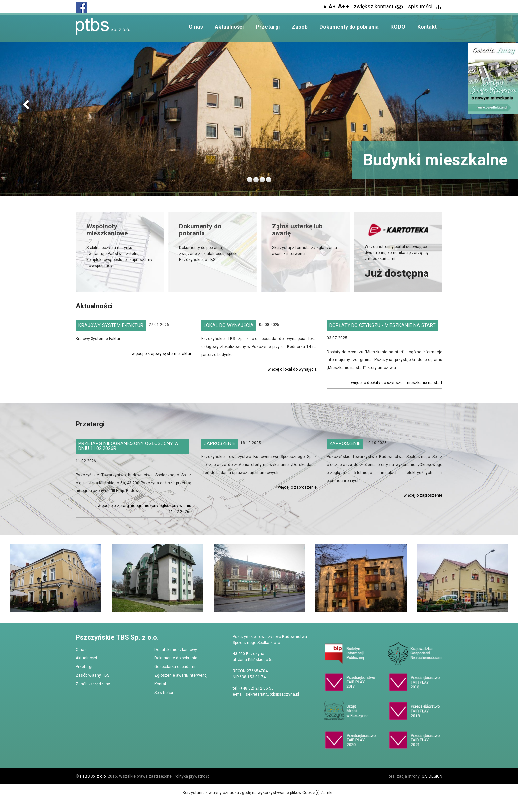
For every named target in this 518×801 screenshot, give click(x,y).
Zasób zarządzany (93, 684)
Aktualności (229, 27)
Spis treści (163, 692)
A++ (343, 6)
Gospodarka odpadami (174, 666)
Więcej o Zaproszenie (297, 487)
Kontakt (427, 27)
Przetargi (268, 27)
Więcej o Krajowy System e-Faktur (161, 353)
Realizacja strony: (415, 776)
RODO (397, 27)
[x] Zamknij (325, 792)
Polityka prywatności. (193, 776)
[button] (26, 105)
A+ (332, 6)
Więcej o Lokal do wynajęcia (292, 369)
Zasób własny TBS (92, 675)
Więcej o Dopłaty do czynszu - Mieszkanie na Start (396, 382)
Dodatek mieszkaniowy (175, 649)
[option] (55, 578)
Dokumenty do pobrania (349, 27)
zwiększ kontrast (379, 6)
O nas (196, 27)
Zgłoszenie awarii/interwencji (181, 675)
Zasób (300, 27)
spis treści (424, 6)
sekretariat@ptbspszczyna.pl (272, 694)
